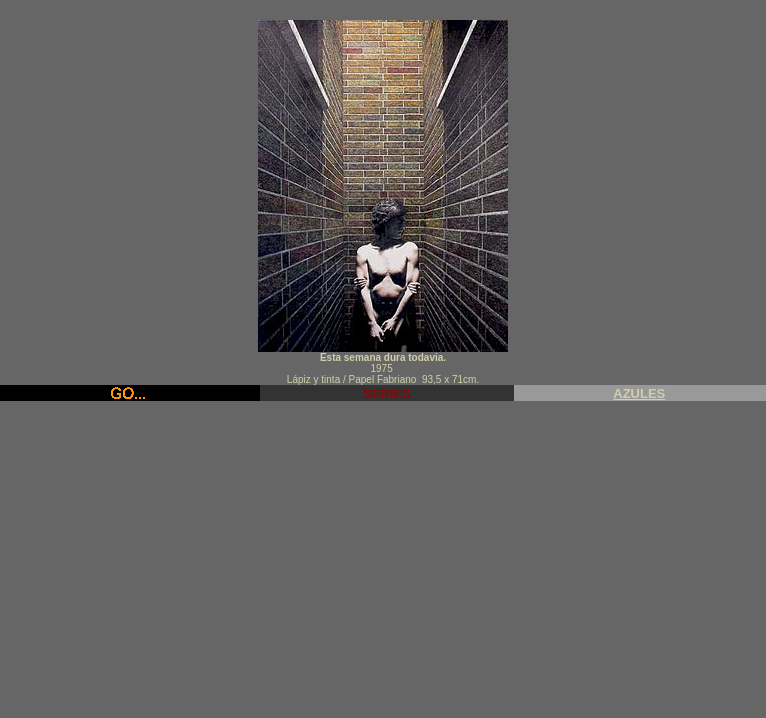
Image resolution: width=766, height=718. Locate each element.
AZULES (639, 393)
